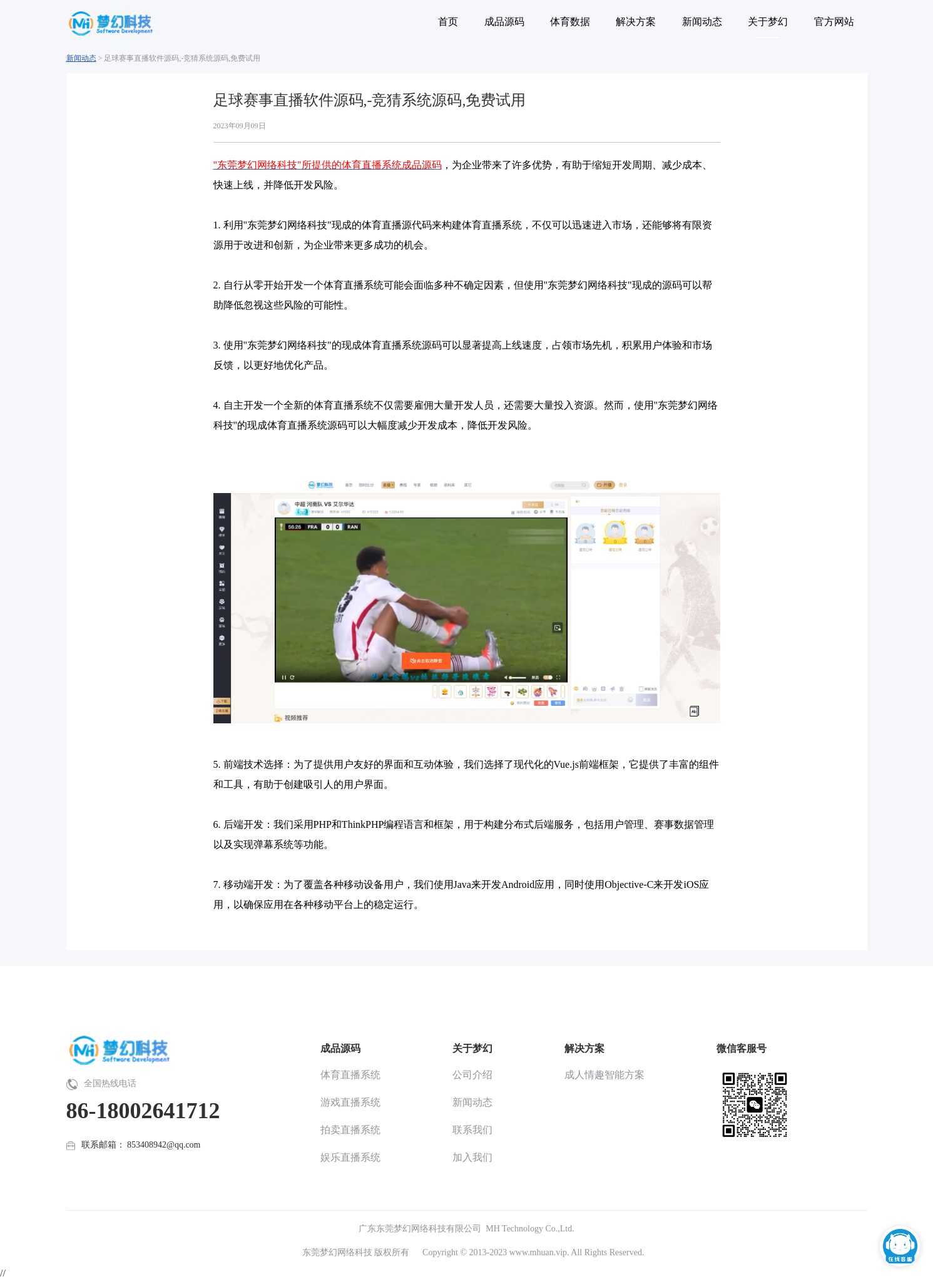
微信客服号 (741, 1048)
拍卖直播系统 (350, 1129)
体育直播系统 (350, 1074)
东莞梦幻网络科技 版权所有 (356, 1252)
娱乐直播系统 (350, 1157)
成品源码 (340, 1048)
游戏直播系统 (350, 1102)
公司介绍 (472, 1074)
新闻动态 (81, 58)
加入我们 (472, 1157)
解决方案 (584, 1048)
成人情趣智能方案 (604, 1074)
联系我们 (472, 1129)
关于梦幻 (472, 1048)
